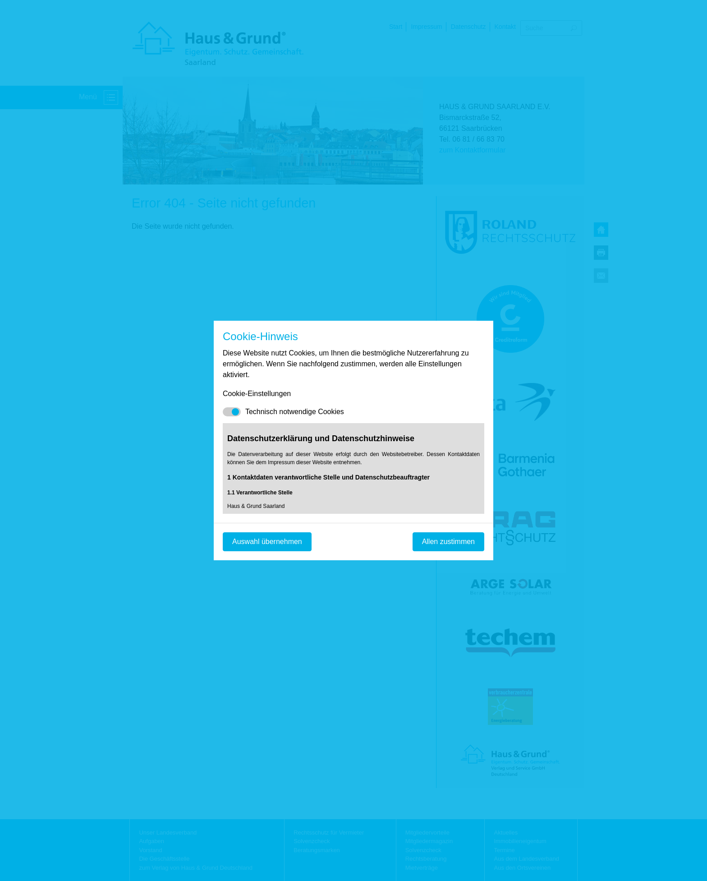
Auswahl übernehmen (267, 541)
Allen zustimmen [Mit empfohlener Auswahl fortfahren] (448, 541)
